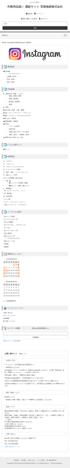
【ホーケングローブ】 (10, 230)
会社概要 (6, 318)
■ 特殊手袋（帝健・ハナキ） (13, 94)
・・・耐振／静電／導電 (12, 96)
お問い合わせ (7, 313)
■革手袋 (6, 124)
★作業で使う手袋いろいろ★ (13, 137)
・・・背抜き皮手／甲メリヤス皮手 (16, 132)
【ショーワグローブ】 (10, 219)
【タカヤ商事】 (8, 222)
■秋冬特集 (6, 71)
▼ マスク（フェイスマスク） (14, 167)
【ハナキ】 (7, 228)
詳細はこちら (23, 353)
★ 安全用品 (7, 196)
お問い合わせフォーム (12, 446)
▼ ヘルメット (8, 164)
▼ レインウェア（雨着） (12, 169)
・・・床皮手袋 (9, 129)
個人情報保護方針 (51, 460)
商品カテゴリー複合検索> (12, 341)
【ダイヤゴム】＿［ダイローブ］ (14, 225)
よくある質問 (41, 460)
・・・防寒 (8, 104)
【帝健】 (6, 244)
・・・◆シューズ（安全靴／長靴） (16, 183)
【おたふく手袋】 (9, 216)
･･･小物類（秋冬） (10, 76)
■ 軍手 (6, 107)
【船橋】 (6, 247)
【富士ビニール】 (9, 241)
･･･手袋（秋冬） (10, 79)
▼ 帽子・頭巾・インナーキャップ (15, 172)
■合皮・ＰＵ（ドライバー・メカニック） (17, 113)
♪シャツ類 (6, 199)
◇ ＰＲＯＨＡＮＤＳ (12, 238)
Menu (5, 35)
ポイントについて (9, 315)
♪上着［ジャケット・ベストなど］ (15, 205)
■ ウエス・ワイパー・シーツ (14, 191)
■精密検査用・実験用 (10, 121)
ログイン (39, 14)
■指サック (6, 149)
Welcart (60, 463)
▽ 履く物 (7, 181)
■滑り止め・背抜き (9, 118)
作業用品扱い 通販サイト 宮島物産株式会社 (35, 6)
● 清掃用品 (7, 188)
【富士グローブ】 (9, 236)
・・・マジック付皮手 (12, 126)
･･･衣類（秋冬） (10, 82)
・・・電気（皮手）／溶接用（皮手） (17, 135)
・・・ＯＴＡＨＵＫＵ (12, 74)
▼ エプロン (7, 161)
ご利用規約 (16, 460)
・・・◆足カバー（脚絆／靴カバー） (17, 186)
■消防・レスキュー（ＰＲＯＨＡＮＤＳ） (17, 115)
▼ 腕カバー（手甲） (10, 175)
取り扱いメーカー (9, 321)
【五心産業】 (7, 233)
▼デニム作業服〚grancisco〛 (13, 178)
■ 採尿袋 (7, 193)
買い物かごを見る (29, 19)
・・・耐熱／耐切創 (11, 99)
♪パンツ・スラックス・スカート (14, 202)
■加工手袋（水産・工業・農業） (14, 110)
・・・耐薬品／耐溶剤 (12, 102)
